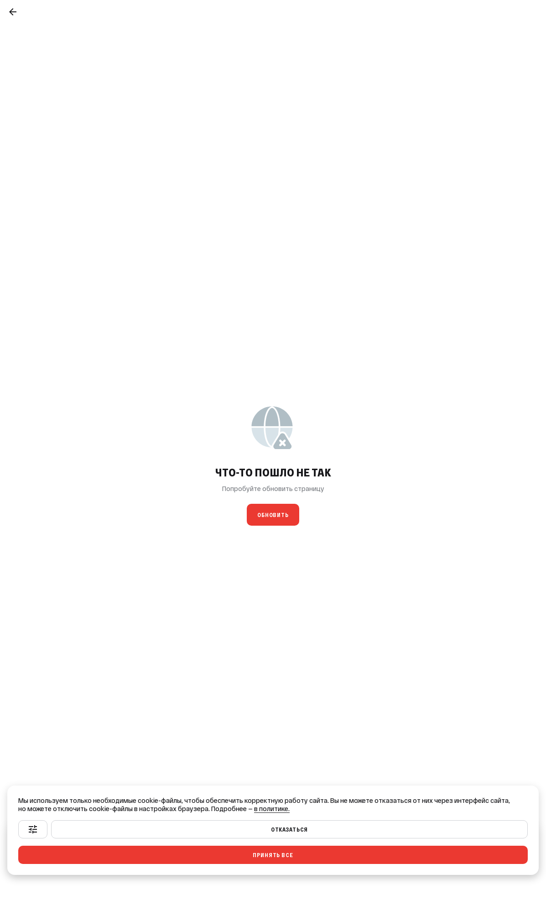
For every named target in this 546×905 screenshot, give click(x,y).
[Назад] (13, 12)
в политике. (272, 808)
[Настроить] (32, 829)
